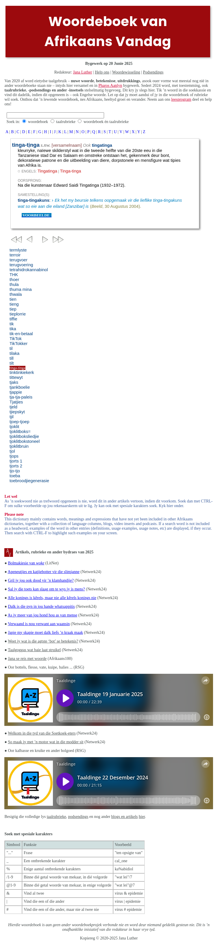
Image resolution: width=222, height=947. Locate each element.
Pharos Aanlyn (110, 85)
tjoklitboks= (20, 431)
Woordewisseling (126, 72)
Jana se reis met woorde (27, 658)
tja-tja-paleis (21, 397)
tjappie (16, 392)
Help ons (102, 72)
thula (14, 284)
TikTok (16, 338)
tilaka (14, 353)
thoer (14, 279)
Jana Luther (82, 72)
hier (142, 816)
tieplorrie (18, 314)
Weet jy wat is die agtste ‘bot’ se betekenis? (43, 641)
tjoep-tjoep (19, 421)
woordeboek (38, 122)
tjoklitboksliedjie (24, 436)
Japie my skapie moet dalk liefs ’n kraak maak (45, 632)
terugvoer (18, 260)
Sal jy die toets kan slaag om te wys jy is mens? (46, 589)
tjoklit (14, 426)
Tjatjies (16, 402)
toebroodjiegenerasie (29, 480)
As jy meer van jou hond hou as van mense (42, 615)
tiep (13, 309)
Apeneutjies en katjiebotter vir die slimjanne (43, 572)
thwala (16, 294)
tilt (12, 363)
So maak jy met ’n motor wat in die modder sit (45, 742)
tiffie (13, 319)
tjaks (14, 382)
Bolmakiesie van (26, 563)
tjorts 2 (16, 466)
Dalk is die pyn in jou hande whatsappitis (41, 606)
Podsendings (153, 72)
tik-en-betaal (21, 333)
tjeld (13, 407)
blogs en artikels (124, 816)
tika (13, 328)
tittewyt (16, 377)
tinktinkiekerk (22, 372)
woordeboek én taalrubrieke (106, 122)
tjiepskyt (17, 412)
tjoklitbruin (19, 446)
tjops (14, 456)
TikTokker (18, 343)
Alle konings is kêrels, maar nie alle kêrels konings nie (52, 598)
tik (12, 324)
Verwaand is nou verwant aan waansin (39, 624)
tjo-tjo (15, 471)
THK (14, 274)
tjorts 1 (16, 461)
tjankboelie (20, 387)
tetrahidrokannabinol (29, 269)
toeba (15, 476)
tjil (12, 416)
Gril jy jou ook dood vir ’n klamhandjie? (40, 580)
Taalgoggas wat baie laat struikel (34, 650)
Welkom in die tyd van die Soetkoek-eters (41, 733)
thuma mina (21, 289)
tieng (14, 304)
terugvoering (21, 265)
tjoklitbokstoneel (25, 441)
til (11, 348)
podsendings (78, 816)
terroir (15, 255)
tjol (12, 451)
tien (13, 299)
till (12, 358)
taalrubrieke (65, 122)
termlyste (18, 250)
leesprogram (181, 99)
